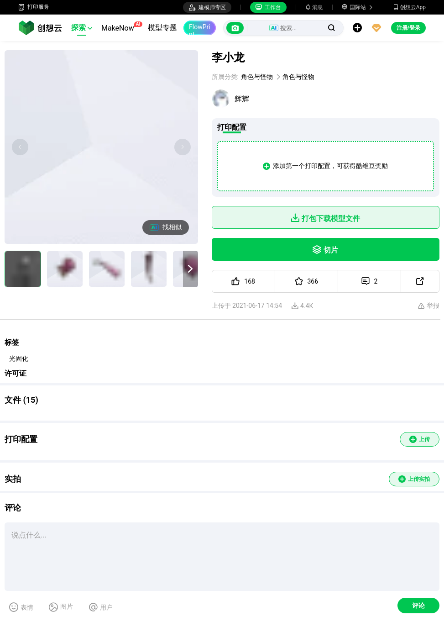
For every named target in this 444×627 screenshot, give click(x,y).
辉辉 (242, 99)
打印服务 (33, 7)
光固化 (18, 358)
